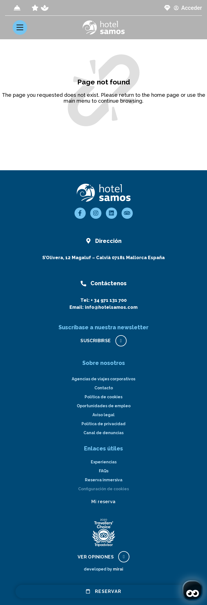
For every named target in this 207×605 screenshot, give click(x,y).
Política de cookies (103, 397)
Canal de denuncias (103, 433)
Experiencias (104, 462)
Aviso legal (103, 415)
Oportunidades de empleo (104, 406)
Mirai (118, 569)
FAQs (103, 471)
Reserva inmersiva (103, 480)
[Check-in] (17, 7)
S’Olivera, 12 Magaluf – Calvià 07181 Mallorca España (103, 257)
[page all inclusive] (35, 7)
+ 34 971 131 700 (109, 300)
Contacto (103, 388)
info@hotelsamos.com (111, 307)
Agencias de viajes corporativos (103, 379)
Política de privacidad (103, 424)
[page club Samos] (167, 7)
